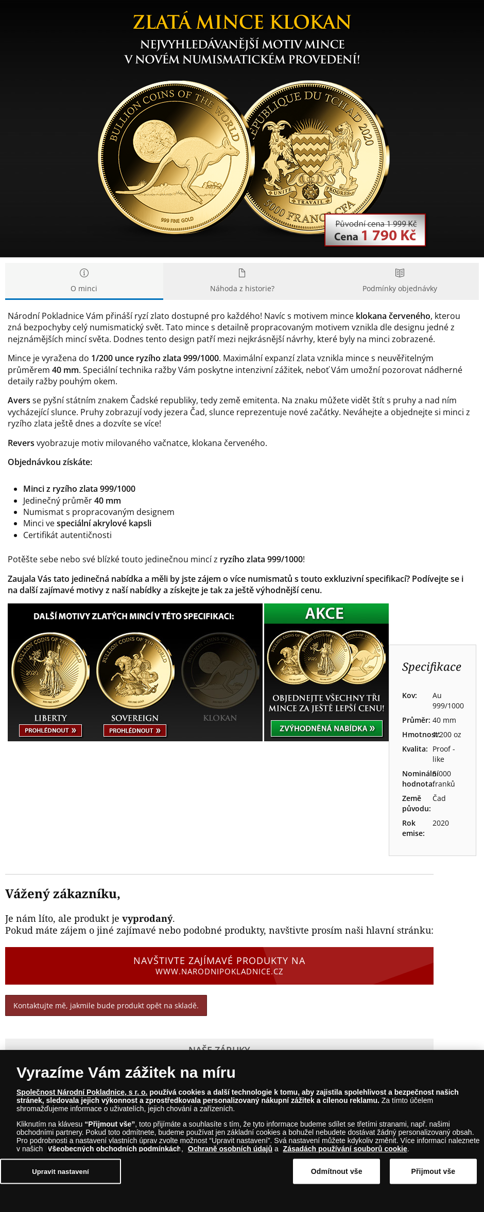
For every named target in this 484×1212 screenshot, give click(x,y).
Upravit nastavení (60, 1171)
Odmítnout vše (336, 1171)
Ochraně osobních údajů (230, 1149)
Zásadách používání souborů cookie (345, 1149)
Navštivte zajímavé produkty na (219, 965)
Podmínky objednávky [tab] (400, 281)
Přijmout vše (433, 1171)
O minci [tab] (84, 281)
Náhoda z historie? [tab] (242, 281)
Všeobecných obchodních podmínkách (114, 1149)
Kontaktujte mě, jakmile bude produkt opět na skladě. (106, 1005)
